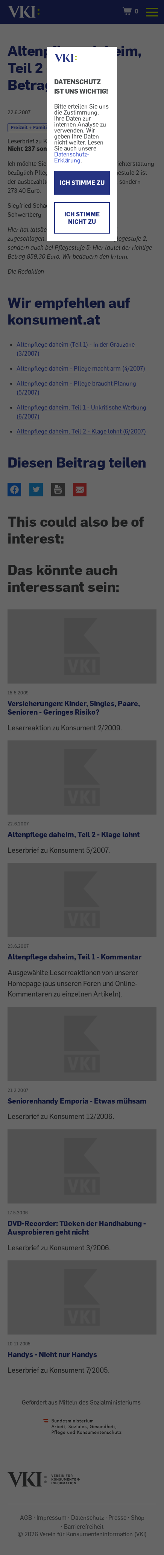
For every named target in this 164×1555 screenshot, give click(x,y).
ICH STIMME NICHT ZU (82, 217)
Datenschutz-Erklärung (71, 157)
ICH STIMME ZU (82, 182)
